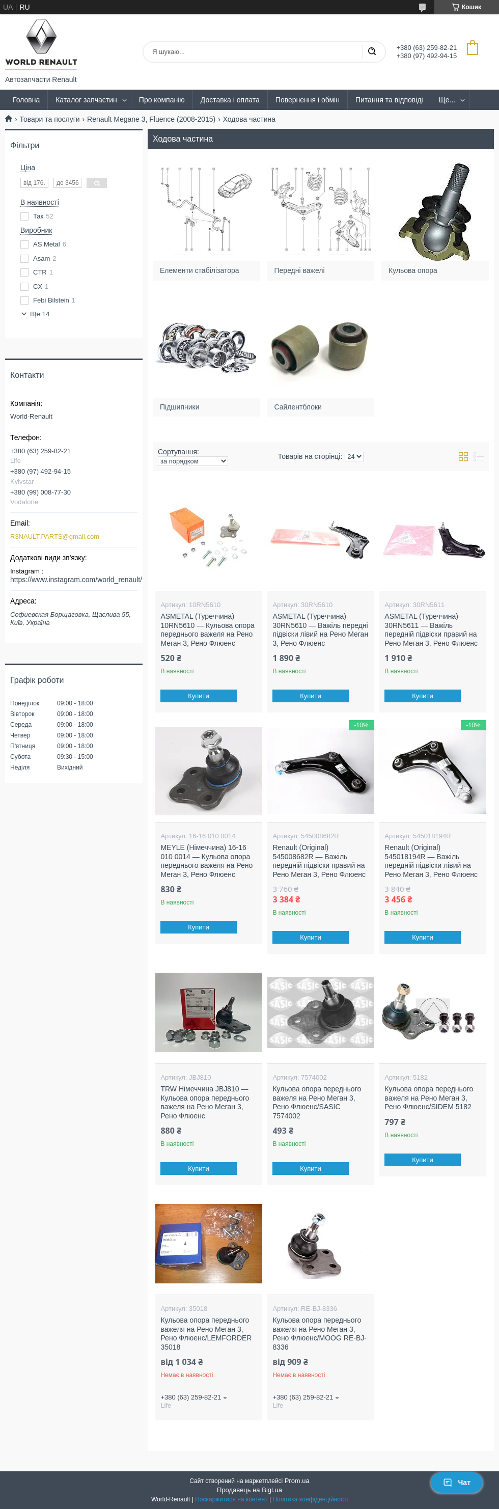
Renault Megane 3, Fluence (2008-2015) (151, 119)
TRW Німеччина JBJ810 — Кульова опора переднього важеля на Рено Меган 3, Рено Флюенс (204, 1102)
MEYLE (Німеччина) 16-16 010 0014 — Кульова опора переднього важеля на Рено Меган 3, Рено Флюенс (206, 861)
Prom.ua (297, 1481)
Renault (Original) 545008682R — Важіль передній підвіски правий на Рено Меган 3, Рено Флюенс (319, 861)
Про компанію (162, 100)
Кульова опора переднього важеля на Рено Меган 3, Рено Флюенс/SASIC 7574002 (316, 1102)
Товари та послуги (49, 119)
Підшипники (179, 406)
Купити (199, 696)
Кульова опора (413, 270)
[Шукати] (372, 52)
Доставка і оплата (230, 100)
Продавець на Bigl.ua (249, 1490)
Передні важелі (299, 270)
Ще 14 (39, 314)
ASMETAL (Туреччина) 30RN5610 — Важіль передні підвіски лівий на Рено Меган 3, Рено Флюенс (320, 629)
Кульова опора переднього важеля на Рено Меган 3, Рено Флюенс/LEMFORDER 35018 (206, 1333)
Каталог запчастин (86, 100)
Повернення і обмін (307, 100)
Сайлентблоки (298, 406)
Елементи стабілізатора (199, 270)
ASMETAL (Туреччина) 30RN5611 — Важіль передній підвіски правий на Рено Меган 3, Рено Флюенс (431, 629)
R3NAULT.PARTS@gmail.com (54, 536)
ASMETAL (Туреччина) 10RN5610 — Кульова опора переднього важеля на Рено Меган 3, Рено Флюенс (207, 629)
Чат (456, 1482)
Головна (26, 100)
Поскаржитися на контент (231, 1499)
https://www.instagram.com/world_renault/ (76, 579)
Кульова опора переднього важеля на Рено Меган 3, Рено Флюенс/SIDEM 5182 (428, 1098)
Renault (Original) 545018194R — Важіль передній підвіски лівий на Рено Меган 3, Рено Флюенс (431, 861)
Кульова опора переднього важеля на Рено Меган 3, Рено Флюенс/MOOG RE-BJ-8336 (319, 1333)
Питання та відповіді (389, 100)
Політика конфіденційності (310, 1499)
